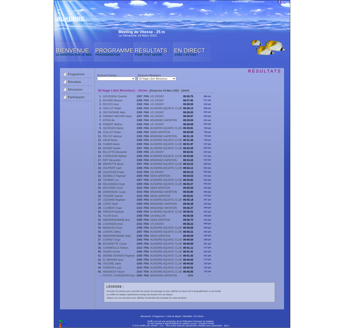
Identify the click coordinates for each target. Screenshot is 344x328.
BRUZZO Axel (111, 104)
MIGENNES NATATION (163, 120)
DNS (190, 275)
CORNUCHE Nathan (115, 156)
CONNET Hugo (111, 239)
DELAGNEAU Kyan (114, 184)
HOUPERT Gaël (112, 168)
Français (283, 2)
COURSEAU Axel (113, 223)
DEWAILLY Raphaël (114, 175)
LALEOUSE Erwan (113, 172)
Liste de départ (174, 316)
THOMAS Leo (111, 179)
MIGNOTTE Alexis (113, 163)
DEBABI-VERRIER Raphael (119, 255)
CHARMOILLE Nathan (116, 247)
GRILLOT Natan (112, 108)
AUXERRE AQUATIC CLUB (166, 108)
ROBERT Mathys (112, 124)
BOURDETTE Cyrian (115, 243)
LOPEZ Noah (110, 203)
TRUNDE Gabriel (113, 195)
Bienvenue (145, 316)
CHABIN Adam (111, 144)
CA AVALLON (158, 215)
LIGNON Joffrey (112, 231)
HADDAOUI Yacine (114, 271)
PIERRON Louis (112, 267)
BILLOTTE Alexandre (115, 152)
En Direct (199, 316)
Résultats (74, 82)
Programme (76, 74)
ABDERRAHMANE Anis (116, 219)
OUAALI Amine (111, 251)
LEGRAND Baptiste (114, 199)
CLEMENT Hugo (112, 207)
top (226, 325)
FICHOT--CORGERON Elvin (119, 275)
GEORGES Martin (113, 128)
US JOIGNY (157, 96)
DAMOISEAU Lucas (114, 191)
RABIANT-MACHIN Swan (117, 116)
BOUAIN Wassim (112, 100)
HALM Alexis (110, 140)
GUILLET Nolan (112, 132)
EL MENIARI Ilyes (113, 259)
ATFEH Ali (108, 120)
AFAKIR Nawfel (111, 148)
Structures (75, 89)
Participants (76, 97)
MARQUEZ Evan (112, 227)
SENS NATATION (160, 132)
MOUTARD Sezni (113, 187)
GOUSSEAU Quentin (115, 96)
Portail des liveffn (240, 1)
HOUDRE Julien (112, 263)
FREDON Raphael (113, 211)
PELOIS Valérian (112, 136)
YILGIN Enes (110, 215)
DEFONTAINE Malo (114, 112)
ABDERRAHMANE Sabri (117, 235)
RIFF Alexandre (112, 160)
